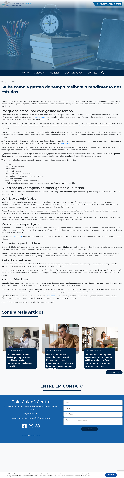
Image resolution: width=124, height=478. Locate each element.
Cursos (38, 72)
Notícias (54, 72)
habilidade (51, 296)
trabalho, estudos (40, 117)
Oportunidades (74, 72)
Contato (92, 72)
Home (25, 72)
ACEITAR (111, 475)
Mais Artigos (114, 372)
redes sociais (65, 143)
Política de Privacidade (31, 435)
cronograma (18, 237)
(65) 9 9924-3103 (31, 413)
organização (76, 126)
